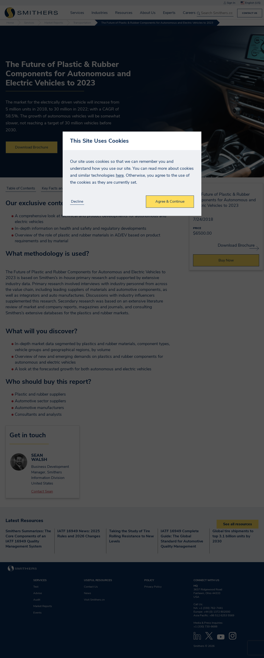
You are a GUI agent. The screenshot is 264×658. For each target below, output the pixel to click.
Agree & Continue (169, 201)
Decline (77, 201)
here (120, 175)
